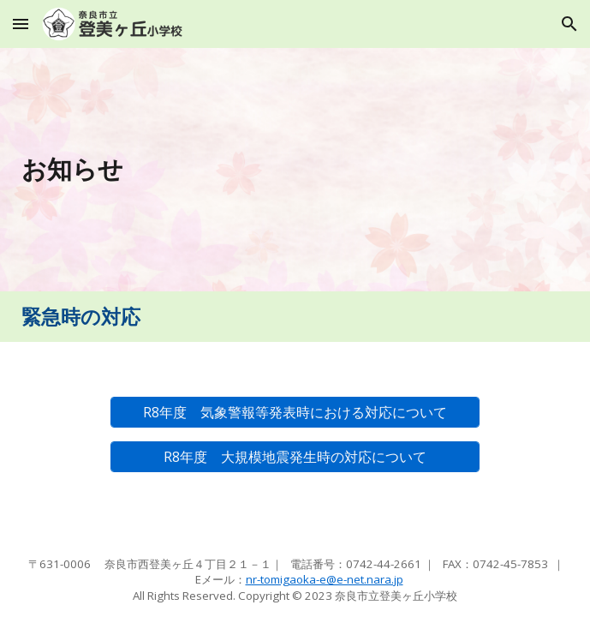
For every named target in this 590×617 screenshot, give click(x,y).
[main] (295, 169)
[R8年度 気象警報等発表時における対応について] (295, 412)
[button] (20, 23)
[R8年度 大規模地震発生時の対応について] (295, 457)
